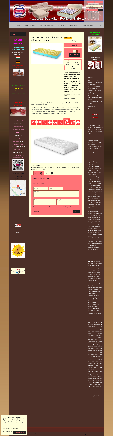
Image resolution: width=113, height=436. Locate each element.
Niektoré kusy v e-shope (39, 167)
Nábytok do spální (74, 167)
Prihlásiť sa (91, 2)
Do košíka (74, 55)
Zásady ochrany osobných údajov (30, 434)
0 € (100, 10)
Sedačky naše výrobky (30, 25)
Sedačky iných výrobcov (47, 25)
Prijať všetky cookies (19, 432)
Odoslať (76, 211)
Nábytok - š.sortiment (88, 25)
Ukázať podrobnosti (7, 431)
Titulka (18, 25)
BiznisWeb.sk (99, 434)
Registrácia (99, 2)
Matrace (35, 169)
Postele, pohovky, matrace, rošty (68, 25)
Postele (43, 169)
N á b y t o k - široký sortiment (58, 167)
